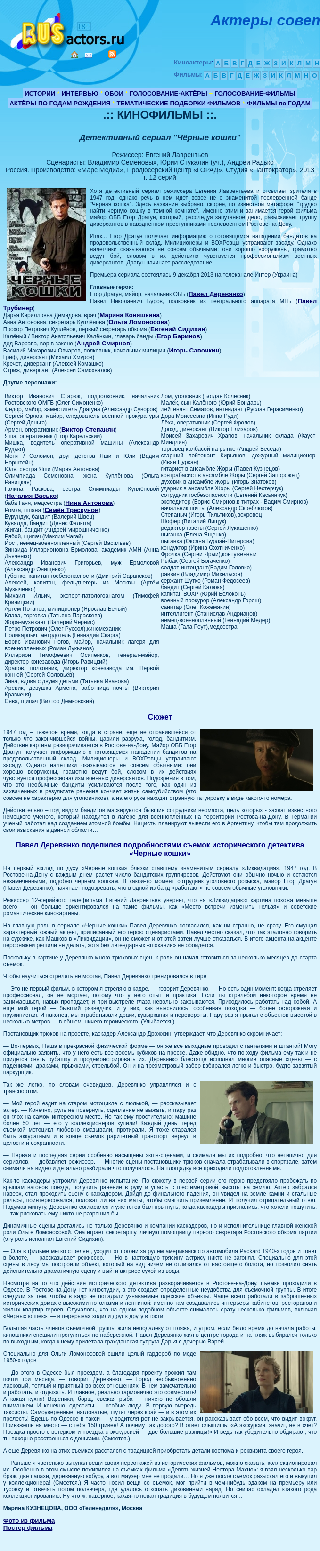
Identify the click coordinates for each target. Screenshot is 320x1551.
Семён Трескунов (71, 509)
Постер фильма (27, 1527)
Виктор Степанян (88, 429)
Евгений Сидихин (177, 329)
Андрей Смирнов (103, 343)
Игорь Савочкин (194, 350)
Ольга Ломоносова (138, 322)
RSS (112, 54)
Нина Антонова (89, 502)
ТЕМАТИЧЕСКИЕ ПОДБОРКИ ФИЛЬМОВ (178, 103)
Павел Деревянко (216, 293)
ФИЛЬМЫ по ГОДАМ (279, 103)
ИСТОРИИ (40, 93)
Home (74, 54)
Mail (88, 55)
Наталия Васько (32, 495)
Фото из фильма (29, 1520)
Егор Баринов (178, 336)
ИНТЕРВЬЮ (80, 93)
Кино (68, 29)
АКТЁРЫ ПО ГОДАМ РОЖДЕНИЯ (59, 103)
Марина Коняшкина (129, 315)
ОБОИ (114, 93)
